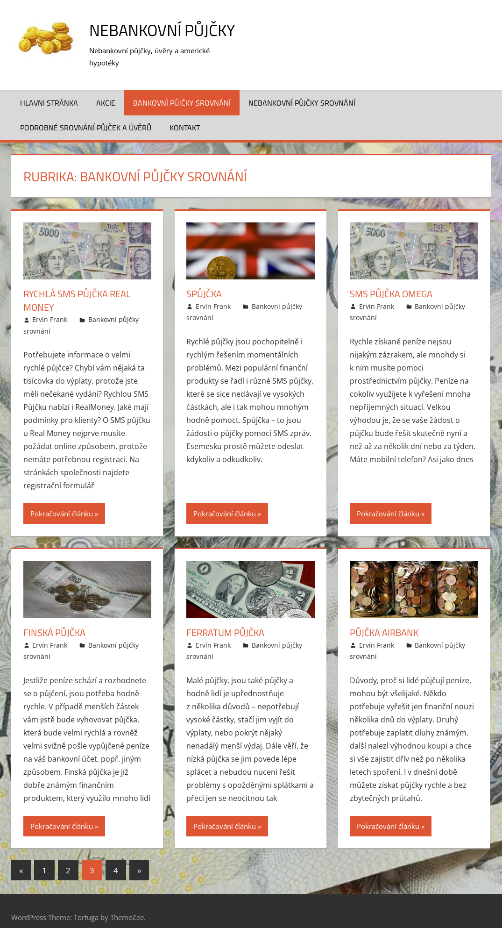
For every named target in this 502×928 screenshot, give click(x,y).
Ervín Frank (49, 306)
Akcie (105, 90)
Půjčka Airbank (384, 620)
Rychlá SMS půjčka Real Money (77, 288)
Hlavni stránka (49, 90)
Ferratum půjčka (225, 620)
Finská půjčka (54, 620)
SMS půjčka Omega (391, 281)
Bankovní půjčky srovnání (182, 90)
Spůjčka (204, 281)
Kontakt (185, 115)
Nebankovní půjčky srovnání (301, 90)
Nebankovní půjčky (166, 30)
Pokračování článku (61, 501)
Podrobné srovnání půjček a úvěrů (85, 115)
